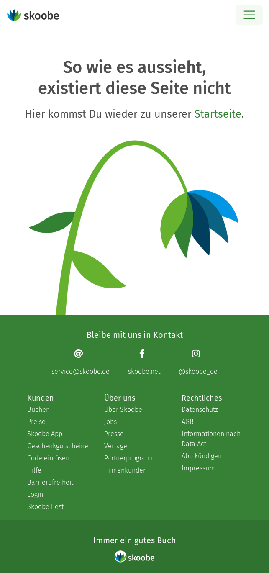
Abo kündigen (202, 456)
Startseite (218, 114)
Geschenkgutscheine (57, 446)
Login (35, 494)
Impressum (198, 468)
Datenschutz (200, 410)
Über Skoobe (123, 410)
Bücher (38, 410)
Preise (36, 422)
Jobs (110, 422)
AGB (188, 422)
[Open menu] (249, 15)
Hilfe (34, 470)
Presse (114, 434)
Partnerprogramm (130, 458)
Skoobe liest (45, 507)
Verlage (115, 446)
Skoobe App (44, 434)
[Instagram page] (198, 362)
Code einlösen (48, 458)
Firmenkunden (125, 470)
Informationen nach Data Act (211, 439)
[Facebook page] (144, 362)
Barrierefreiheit (50, 482)
